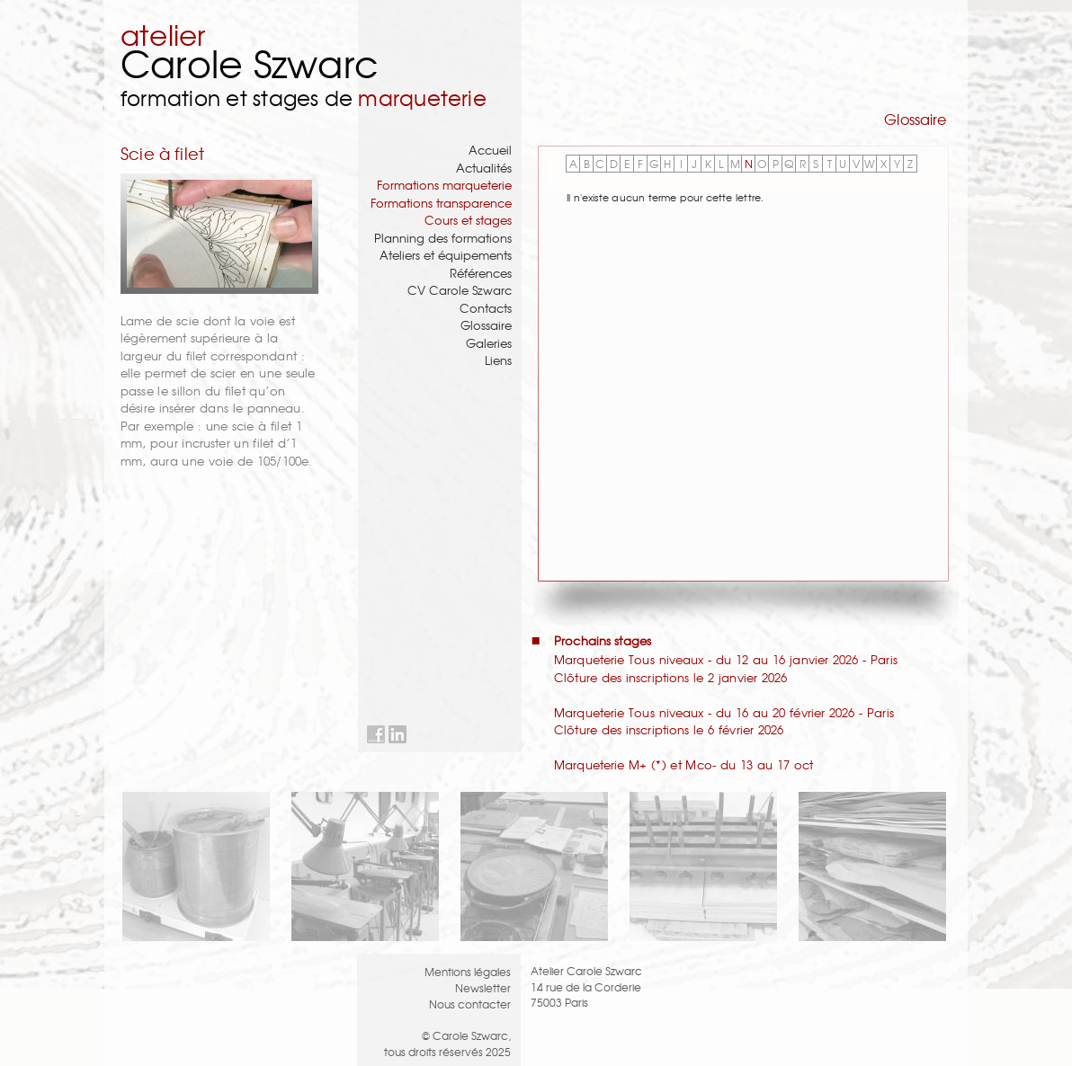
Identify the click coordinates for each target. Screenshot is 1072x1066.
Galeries (489, 342)
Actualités (484, 167)
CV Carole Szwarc (459, 289)
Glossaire (486, 324)
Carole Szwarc (250, 62)
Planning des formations (443, 237)
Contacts (486, 307)
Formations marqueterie (444, 184)
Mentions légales (467, 971)
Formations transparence (441, 202)
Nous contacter (470, 1003)
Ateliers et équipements (446, 254)
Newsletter (483, 987)
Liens (498, 360)
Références (481, 272)
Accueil (490, 149)
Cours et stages (468, 219)
